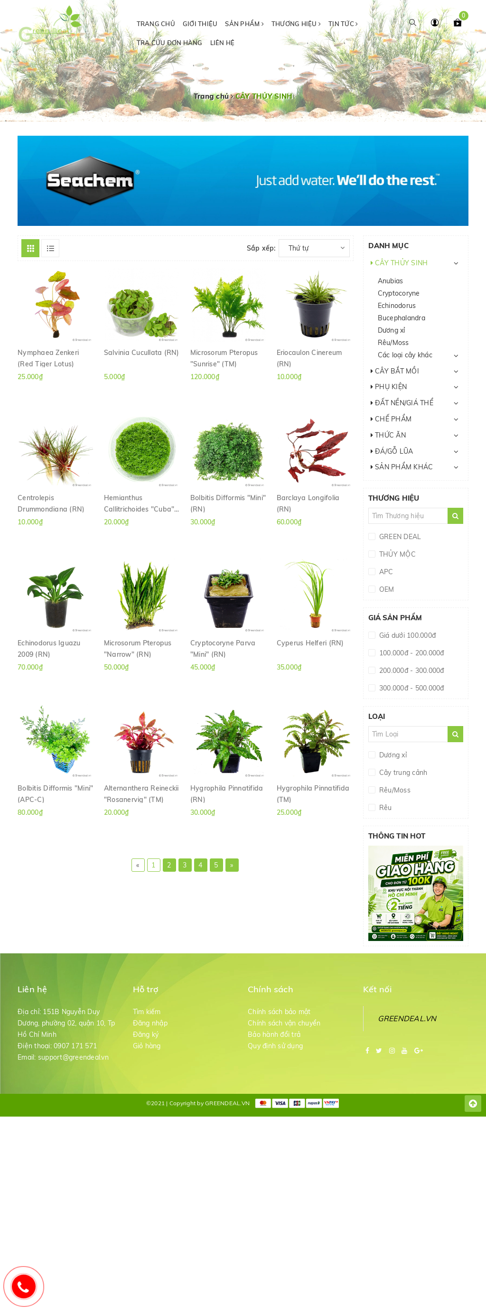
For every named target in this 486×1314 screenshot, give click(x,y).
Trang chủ (156, 24)
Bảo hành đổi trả (274, 1034)
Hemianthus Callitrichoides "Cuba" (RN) (139, 503)
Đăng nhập (150, 1023)
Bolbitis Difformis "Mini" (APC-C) (55, 793)
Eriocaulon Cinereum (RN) (309, 357)
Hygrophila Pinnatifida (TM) (313, 793)
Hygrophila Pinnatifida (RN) (226, 793)
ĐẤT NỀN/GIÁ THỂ (402, 403)
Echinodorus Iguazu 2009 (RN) (49, 648)
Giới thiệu (200, 24)
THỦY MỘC (396, 554)
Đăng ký (146, 1034)
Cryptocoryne (399, 293)
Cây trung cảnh (402, 772)
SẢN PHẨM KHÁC (402, 467)
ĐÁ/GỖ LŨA (392, 451)
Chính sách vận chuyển (284, 1023)
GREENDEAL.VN (407, 1018)
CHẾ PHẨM (391, 419)
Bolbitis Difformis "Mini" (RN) (228, 503)
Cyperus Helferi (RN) (310, 643)
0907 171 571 (75, 1046)
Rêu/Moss (393, 342)
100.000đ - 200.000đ (410, 653)
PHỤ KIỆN (389, 386)
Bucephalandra (401, 318)
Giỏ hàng (147, 1046)
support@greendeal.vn (73, 1057)
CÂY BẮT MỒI (395, 371)
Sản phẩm (244, 24)
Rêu (384, 807)
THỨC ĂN (388, 435)
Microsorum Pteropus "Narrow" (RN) (138, 648)
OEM (385, 589)
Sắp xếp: (261, 248)
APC (385, 572)
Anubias (390, 281)
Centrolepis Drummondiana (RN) (51, 503)
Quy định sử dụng (275, 1046)
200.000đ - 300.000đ (410, 670)
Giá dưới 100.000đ (406, 635)
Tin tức (343, 24)
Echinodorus (397, 305)
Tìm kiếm (147, 1011)
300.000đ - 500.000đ (410, 688)
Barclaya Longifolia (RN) (308, 503)
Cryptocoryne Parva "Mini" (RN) (223, 648)
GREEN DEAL (399, 536)
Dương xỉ (391, 330)
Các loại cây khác (405, 355)
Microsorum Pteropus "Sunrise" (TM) (224, 357)
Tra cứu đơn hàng (170, 43)
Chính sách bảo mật (279, 1011)
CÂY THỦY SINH (399, 263)
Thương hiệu (296, 24)
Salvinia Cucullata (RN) (141, 352)
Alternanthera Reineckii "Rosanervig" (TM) (141, 793)
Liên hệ (222, 43)
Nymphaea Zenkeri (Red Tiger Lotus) (48, 357)
